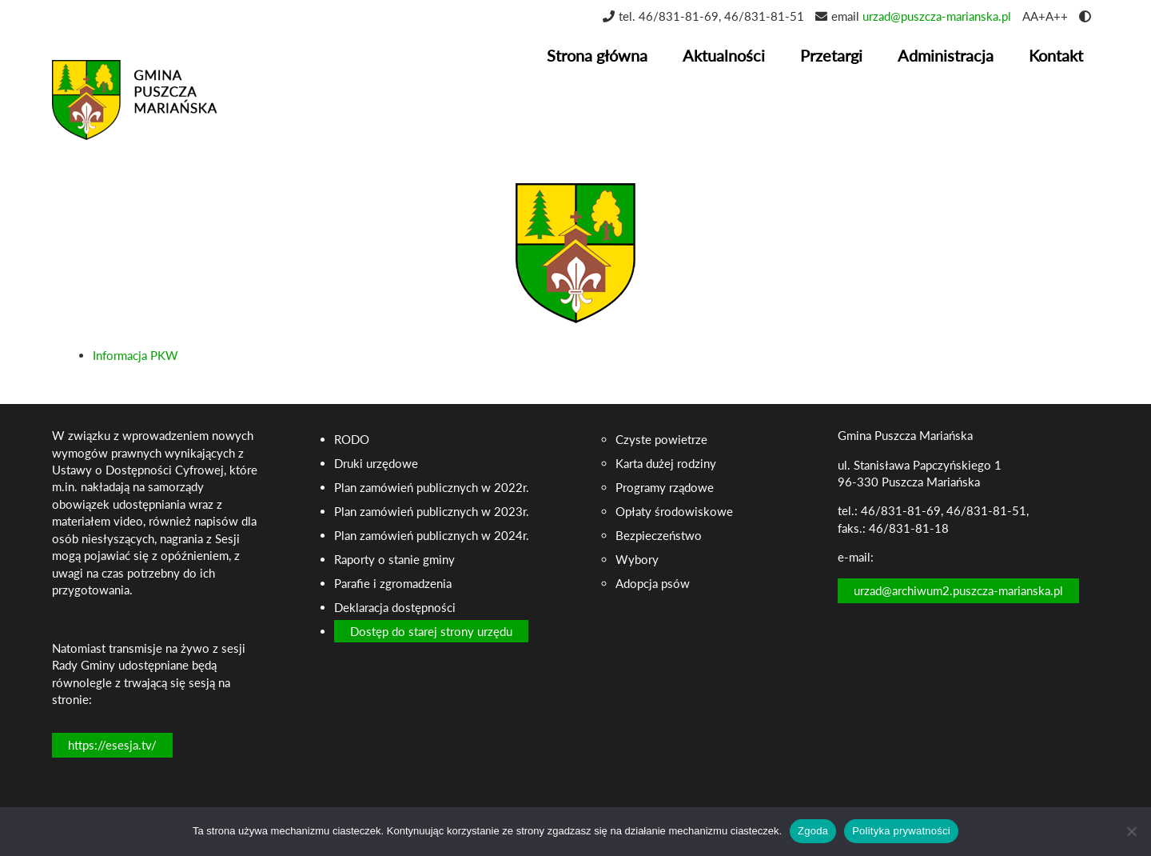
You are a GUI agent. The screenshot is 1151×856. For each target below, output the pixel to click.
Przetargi (831, 55)
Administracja (946, 55)
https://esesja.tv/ (112, 745)
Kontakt (1056, 55)
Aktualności (724, 55)
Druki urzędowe (376, 463)
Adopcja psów (652, 583)
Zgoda (813, 831)
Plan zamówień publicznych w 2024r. (431, 535)
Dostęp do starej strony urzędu (431, 631)
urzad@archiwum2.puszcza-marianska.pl (958, 590)
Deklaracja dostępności (395, 607)
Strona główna (597, 55)
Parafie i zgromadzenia (393, 583)
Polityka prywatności (901, 831)
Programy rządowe (664, 487)
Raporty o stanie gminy (394, 559)
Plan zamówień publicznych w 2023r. (431, 511)
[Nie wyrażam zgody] (1131, 831)
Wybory (637, 559)
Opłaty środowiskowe (674, 511)
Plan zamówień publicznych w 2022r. (431, 487)
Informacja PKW (135, 355)
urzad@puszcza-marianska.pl (936, 16)
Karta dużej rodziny (665, 463)
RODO (351, 439)
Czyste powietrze (661, 439)
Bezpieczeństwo (658, 535)
